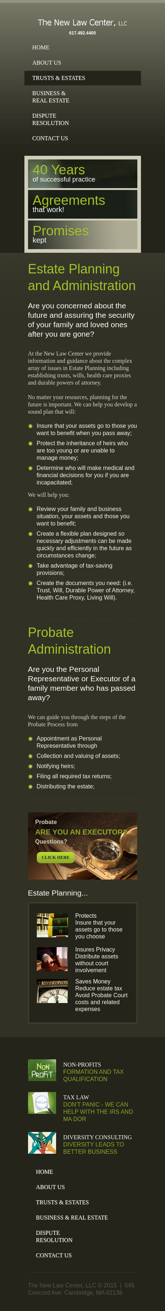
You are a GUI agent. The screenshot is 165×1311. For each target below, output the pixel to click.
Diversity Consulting (97, 1137)
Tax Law (76, 1097)
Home (41, 47)
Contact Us (50, 138)
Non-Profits (82, 1065)
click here (56, 857)
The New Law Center (82, 25)
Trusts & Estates (58, 78)
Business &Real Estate (51, 97)
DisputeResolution (50, 119)
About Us (46, 63)
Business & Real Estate (72, 1217)
